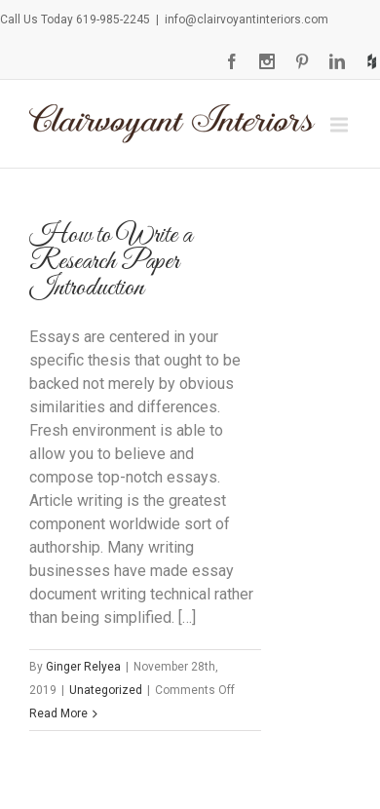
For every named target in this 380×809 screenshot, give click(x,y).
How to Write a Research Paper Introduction (110, 261)
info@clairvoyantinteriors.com (246, 19)
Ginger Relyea (83, 667)
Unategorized (105, 690)
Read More (58, 713)
